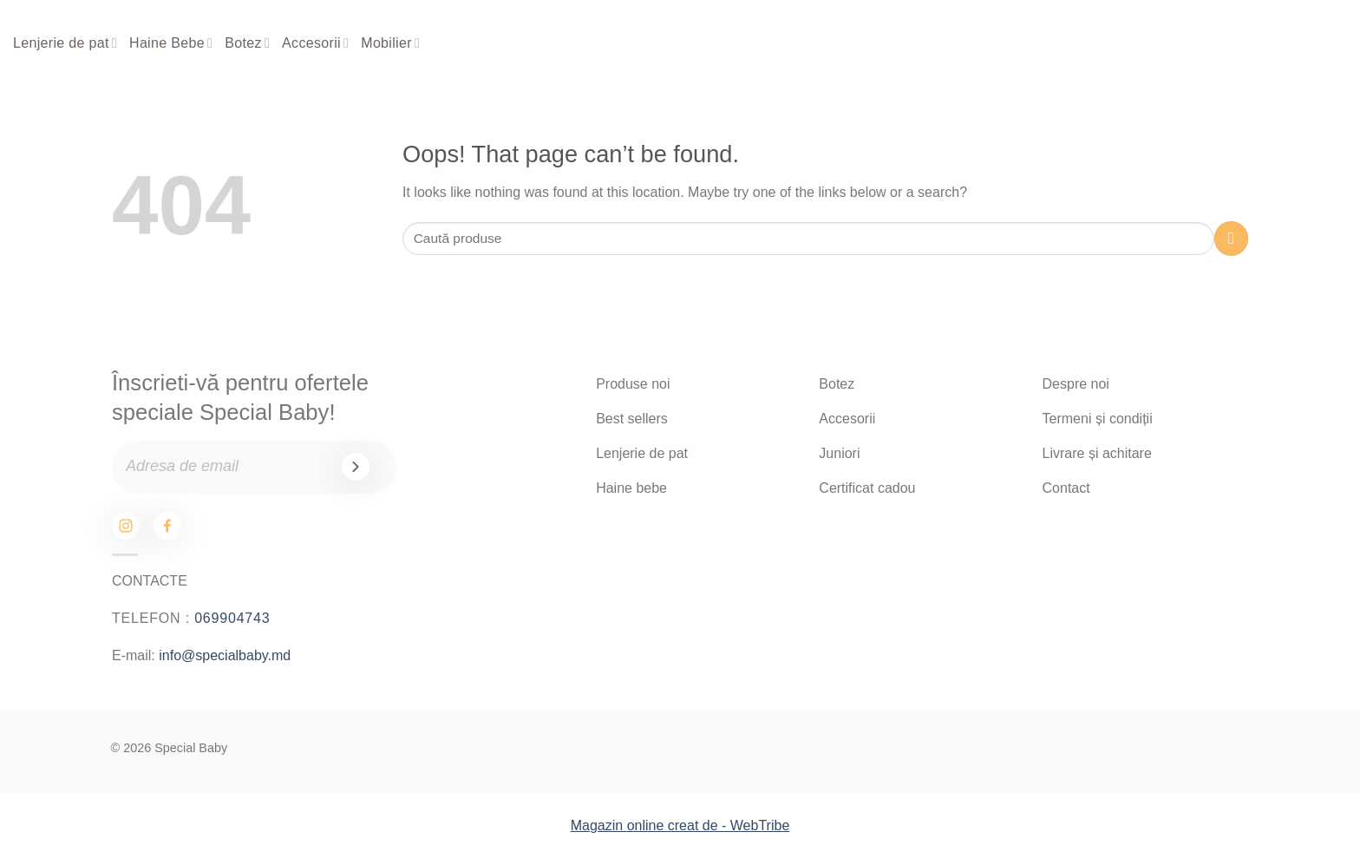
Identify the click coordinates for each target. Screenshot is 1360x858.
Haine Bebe (170, 43)
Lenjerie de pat (65, 43)
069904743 (232, 618)
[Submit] (1231, 238)
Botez (247, 43)
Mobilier (390, 43)
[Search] (1218, 43)
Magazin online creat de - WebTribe (680, 825)
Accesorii (315, 43)
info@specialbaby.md (225, 655)
